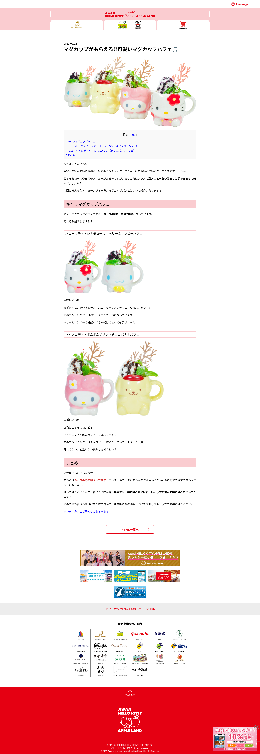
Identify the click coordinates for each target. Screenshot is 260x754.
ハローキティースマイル (76, 25)
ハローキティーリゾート (130, 14)
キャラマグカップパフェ (80, 141)
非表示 (132, 134)
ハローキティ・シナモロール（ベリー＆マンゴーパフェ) (103, 146)
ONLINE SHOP (183, 25)
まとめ (70, 155)
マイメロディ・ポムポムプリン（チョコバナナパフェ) (101, 150)
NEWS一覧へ (130, 529)
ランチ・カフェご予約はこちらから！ (86, 511)
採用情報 (150, 609)
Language (242, 4)
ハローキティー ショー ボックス (130, 25)
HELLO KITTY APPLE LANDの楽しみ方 (123, 609)
